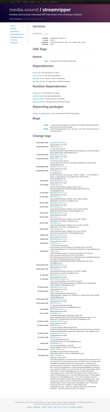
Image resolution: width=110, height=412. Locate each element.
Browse (25, 2)
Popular (32, 2)
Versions (19, 26)
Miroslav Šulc (54, 185)
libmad (42, 78)
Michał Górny (54, 325)
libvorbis (42, 81)
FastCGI (49, 407)
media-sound (23, 9)
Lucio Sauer (53, 243)
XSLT (55, 407)
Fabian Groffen (54, 146)
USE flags (19, 28)
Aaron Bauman (54, 343)
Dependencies (19, 31)
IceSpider (79, 407)
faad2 (41, 75)
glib (39, 72)
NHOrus (52, 251)
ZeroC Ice (66, 407)
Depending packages (19, 37)
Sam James (53, 197)
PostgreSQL (36, 407)
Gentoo (29, 407)
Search (45, 2)
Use (39, 2)
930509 (46, 129)
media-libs (36, 75)
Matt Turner (53, 303)
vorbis (46, 61)
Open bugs (19, 40)
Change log (19, 42)
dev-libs (35, 72)
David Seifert (54, 313)
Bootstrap (73, 407)
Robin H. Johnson (55, 349)
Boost (60, 407)
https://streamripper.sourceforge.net (34, 19)
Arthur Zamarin (54, 171)
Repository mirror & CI (57, 142)
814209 (46, 125)
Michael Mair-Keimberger (57, 279)
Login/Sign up (53, 2)
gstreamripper (46, 113)
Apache (43, 407)
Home (12, 2)
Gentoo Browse (93, 2)
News (18, 2)
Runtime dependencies (19, 34)
